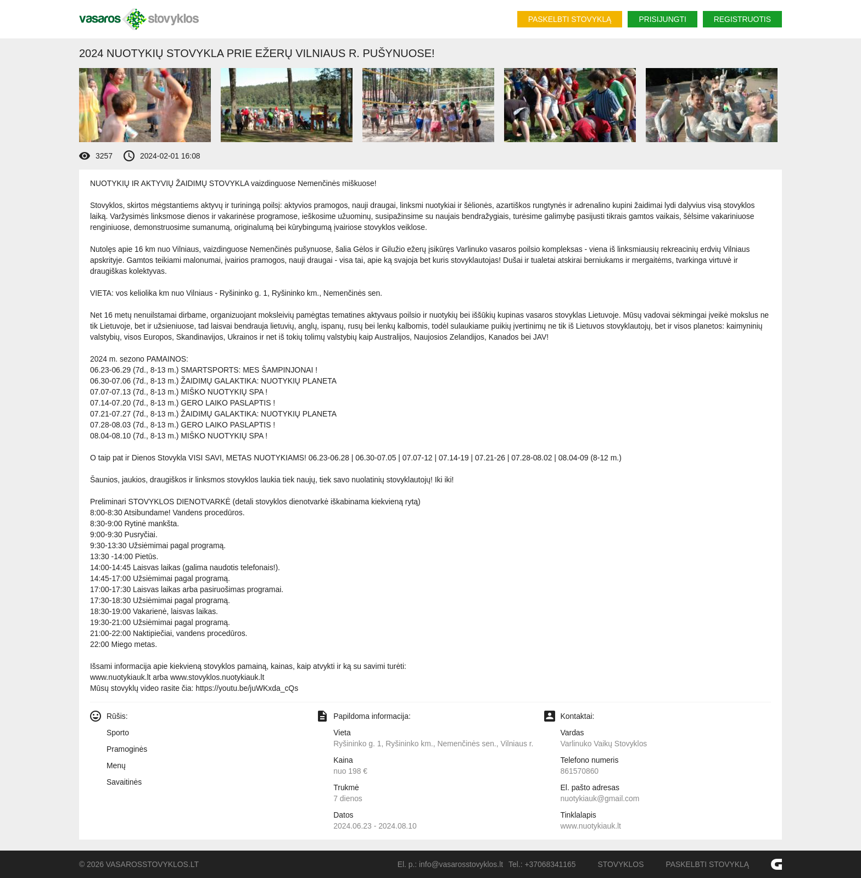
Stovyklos (621, 864)
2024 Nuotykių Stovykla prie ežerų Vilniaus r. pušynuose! (257, 53)
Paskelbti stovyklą (570, 19)
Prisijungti (662, 19)
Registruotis (742, 19)
